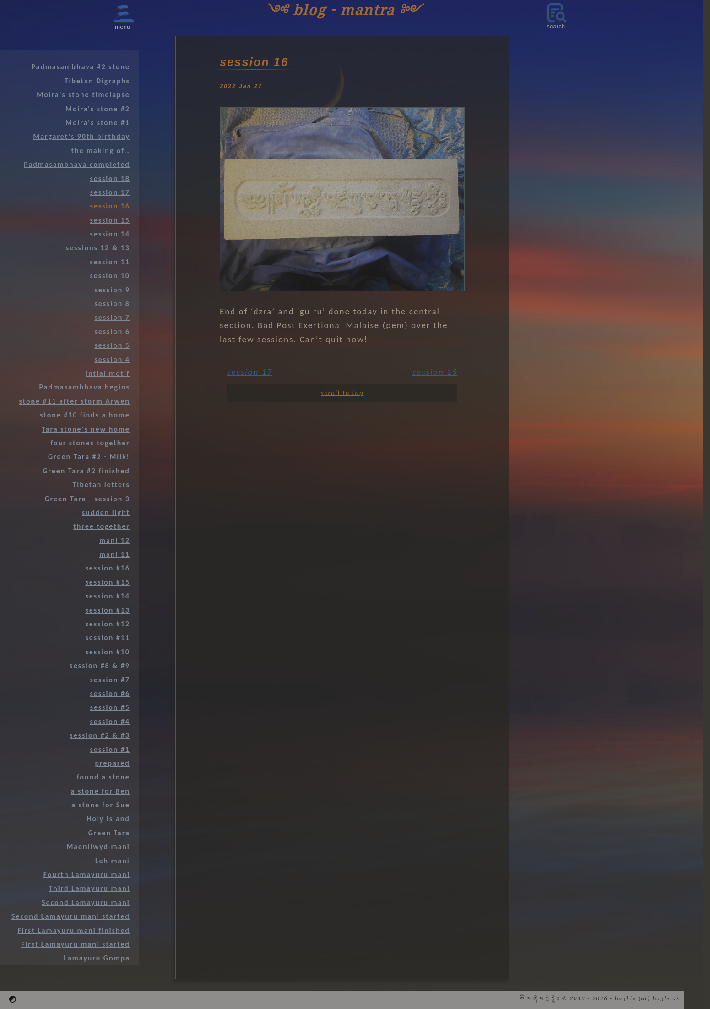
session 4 (112, 359)
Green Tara (109, 832)
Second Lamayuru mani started (70, 916)
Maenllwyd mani (98, 846)
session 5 (112, 345)
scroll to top (342, 393)
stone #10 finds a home (85, 415)
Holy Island (108, 818)
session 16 (110, 206)
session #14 (107, 596)
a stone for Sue (100, 805)
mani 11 (114, 554)
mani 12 (114, 540)
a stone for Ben (100, 791)
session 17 (249, 372)
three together (101, 526)
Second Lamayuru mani (86, 902)
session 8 (112, 303)
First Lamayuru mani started (75, 944)
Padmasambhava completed (77, 164)
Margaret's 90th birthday (81, 136)
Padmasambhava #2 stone (80, 66)
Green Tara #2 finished (86, 470)
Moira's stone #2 (97, 108)
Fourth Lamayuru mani (86, 874)
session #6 (110, 693)
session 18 (110, 178)
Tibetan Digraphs (97, 81)
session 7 (112, 317)
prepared (112, 763)
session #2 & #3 (100, 735)
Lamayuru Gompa (97, 958)
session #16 (107, 568)
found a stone (103, 777)
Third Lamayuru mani (89, 888)
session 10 (110, 275)
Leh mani (112, 860)
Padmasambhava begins (84, 387)
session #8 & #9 (100, 665)
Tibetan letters (101, 484)
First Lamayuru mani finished (73, 930)
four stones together (90, 443)
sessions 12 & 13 (98, 247)
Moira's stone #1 (97, 122)
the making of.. (100, 150)
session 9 (112, 289)
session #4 (110, 721)
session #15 (107, 582)
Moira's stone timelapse (83, 94)
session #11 (107, 637)
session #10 (107, 651)
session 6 (112, 331)
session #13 (107, 610)
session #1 (110, 749)
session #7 (110, 679)
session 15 (435, 372)
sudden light (106, 512)
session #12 (107, 624)
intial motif (108, 373)
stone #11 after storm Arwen (74, 401)
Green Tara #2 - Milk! (89, 456)
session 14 (110, 234)
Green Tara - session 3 (87, 498)
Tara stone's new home (86, 429)
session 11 (110, 262)
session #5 (110, 707)
